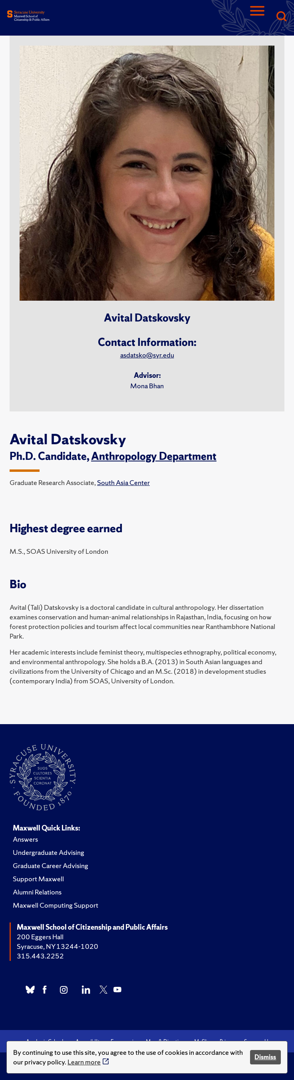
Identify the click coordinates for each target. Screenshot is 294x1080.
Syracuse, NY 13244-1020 (57, 946)
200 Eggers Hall (40, 936)
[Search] (281, 17)
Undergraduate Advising (48, 852)
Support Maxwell (38, 878)
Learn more (84, 1061)
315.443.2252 (40, 955)
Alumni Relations (37, 891)
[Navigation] (257, 17)
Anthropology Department (154, 456)
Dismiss (265, 1057)
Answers (25, 839)
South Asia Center (123, 482)
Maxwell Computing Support (55, 905)
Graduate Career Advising (50, 865)
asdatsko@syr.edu (147, 354)
